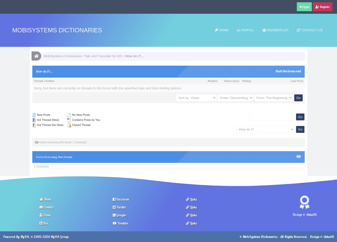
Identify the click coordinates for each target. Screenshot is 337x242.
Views (228, 80)
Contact (46, 207)
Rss (43, 223)
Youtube (120, 223)
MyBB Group (59, 237)
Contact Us (310, 30)
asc (235, 80)
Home (222, 30)
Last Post (297, 80)
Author (49, 80)
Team (45, 215)
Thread (38, 80)
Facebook (121, 199)
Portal (245, 30)
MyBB (24, 237)
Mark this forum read (288, 71)
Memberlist (275, 30)
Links (191, 199)
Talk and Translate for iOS (103, 56)
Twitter (119, 207)
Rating (246, 80)
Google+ (120, 215)
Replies (213, 80)
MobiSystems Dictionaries (57, 30)
